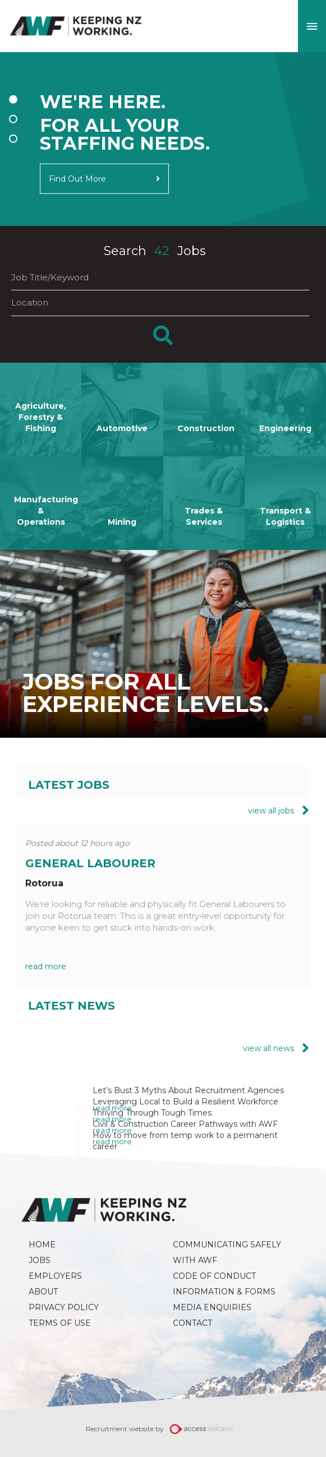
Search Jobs (155, 250)
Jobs (39, 1260)
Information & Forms (224, 1292)
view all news (269, 1048)
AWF (75, 26)
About (43, 1292)
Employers (55, 1276)
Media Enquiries (212, 1307)
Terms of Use (60, 1323)
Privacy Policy (64, 1307)
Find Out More (77, 178)
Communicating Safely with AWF (228, 1252)
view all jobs (272, 810)
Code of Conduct (214, 1276)
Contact (192, 1323)
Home (42, 1244)
